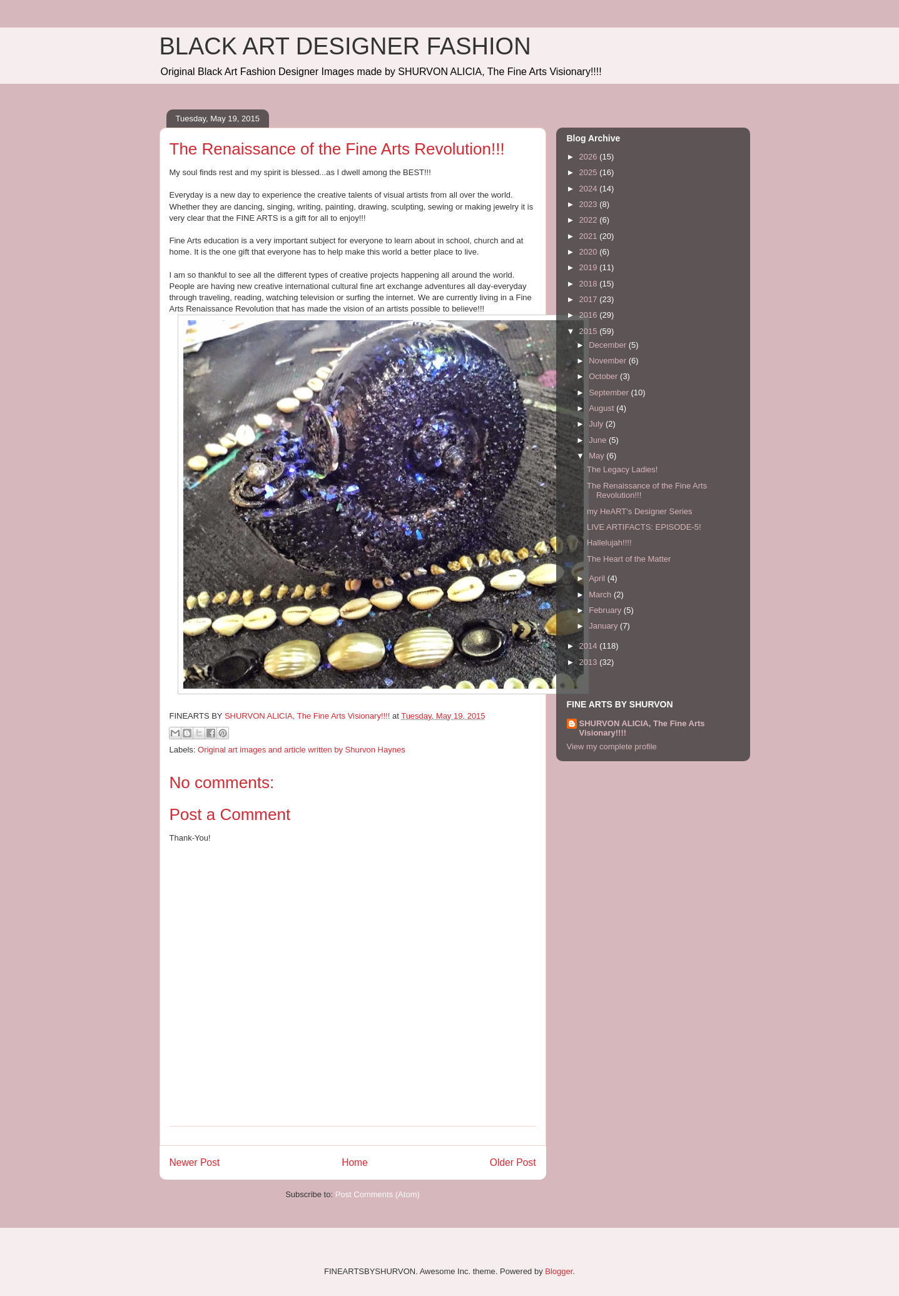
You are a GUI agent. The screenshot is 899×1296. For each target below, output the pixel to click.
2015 (589, 331)
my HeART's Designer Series (639, 511)
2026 (589, 156)
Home (355, 1162)
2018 (589, 283)
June (599, 440)
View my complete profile (612, 746)
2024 (589, 188)
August (602, 408)
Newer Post (195, 1162)
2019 (589, 267)
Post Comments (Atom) (377, 1194)
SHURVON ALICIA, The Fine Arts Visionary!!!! (642, 728)
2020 (589, 251)
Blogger (558, 1271)
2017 (589, 299)
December (609, 345)
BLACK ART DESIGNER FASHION (345, 46)
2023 (589, 204)
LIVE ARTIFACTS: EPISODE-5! (644, 527)
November (609, 360)
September (610, 392)
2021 (589, 236)
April (598, 578)
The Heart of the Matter (629, 559)
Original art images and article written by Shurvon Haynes (301, 749)
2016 (589, 315)
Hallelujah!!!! (609, 542)
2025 (589, 172)
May (597, 455)
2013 (589, 662)
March (601, 594)
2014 (589, 646)
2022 (589, 220)
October (604, 376)
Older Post (513, 1162)
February (606, 610)
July (597, 423)
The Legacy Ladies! (622, 469)
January (604, 625)
